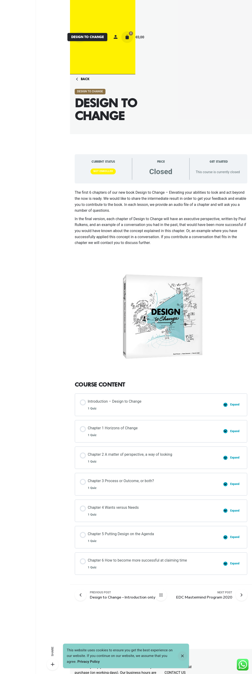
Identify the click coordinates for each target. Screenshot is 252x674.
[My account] (115, 37)
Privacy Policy (88, 662)
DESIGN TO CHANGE (87, 37)
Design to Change (90, 91)
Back (82, 79)
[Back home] (161, 595)
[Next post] (204, 595)
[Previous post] (82, 595)
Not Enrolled (103, 171)
